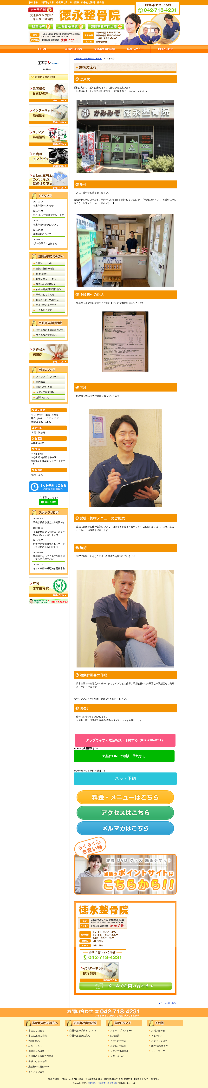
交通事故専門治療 (104, 49)
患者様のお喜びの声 (46, 305)
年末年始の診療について (45, 224)
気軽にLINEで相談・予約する (124, 756)
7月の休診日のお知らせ (45, 243)
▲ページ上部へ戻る (167, 1003)
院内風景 (40, 381)
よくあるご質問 (44, 310)
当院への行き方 (44, 387)
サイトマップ (158, 1051)
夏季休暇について (42, 234)
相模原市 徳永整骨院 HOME (88, 58)
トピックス (157, 1035)
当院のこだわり (73, 49)
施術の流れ (41, 273)
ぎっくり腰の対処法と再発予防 (49, 568)
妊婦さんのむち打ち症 (47, 299)
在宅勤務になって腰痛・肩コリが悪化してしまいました (49, 533)
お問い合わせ (165, 49)
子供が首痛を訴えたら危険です (49, 522)
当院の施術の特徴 (45, 268)
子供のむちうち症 (45, 294)
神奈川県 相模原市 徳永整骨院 (102, 1083)
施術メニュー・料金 (135, 49)
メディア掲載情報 (45, 392)
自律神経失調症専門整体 (48, 289)
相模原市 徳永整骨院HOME (42, 49)
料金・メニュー (36, 1046)
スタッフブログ (159, 1041)
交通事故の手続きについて (49, 330)
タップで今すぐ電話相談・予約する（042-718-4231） (125, 740)
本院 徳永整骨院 (159, 1046)
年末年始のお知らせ (43, 205)
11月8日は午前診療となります (48, 215)
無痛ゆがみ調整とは (46, 284)
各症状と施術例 (118, 1046)
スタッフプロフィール (47, 376)
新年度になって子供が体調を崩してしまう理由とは (49, 557)
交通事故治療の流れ (46, 335)
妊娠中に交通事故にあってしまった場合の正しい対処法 (49, 545)
